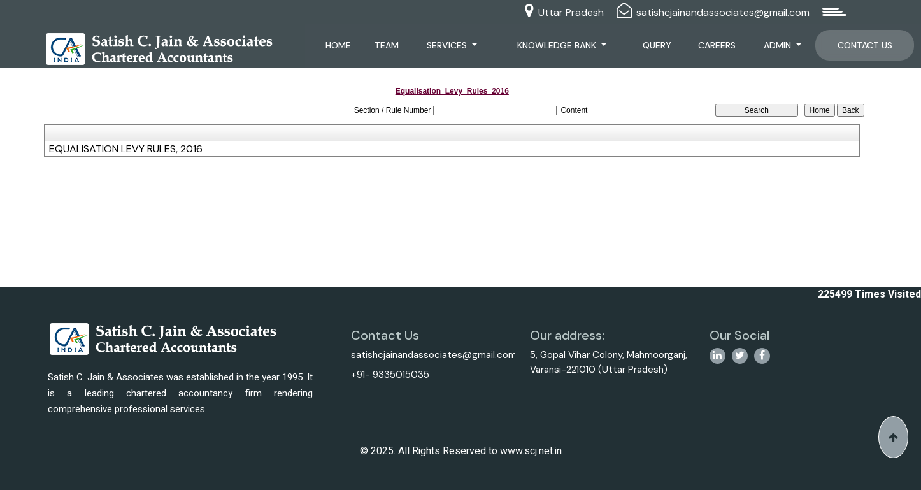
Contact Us (865, 45)
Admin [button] (779, 45)
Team (387, 45)
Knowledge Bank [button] (558, 45)
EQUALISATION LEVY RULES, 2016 (126, 149)
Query (657, 45)
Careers (717, 45)
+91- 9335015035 (390, 374)
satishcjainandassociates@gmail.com (723, 12)
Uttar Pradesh (571, 12)
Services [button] (448, 45)
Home (338, 45)
